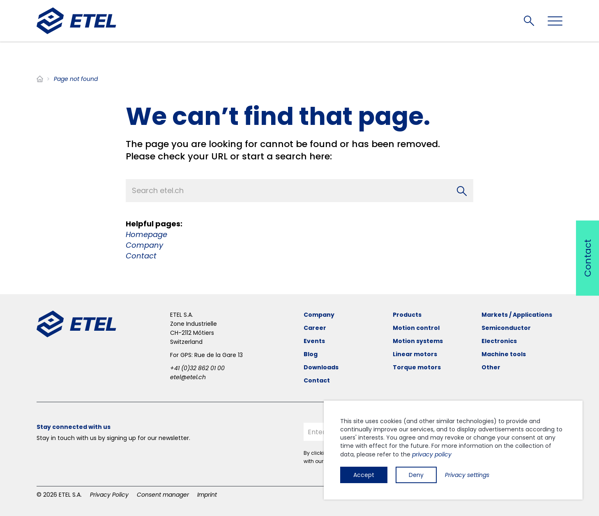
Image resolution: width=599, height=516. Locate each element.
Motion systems (418, 341)
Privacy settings (467, 475)
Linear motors (415, 354)
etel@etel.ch (188, 377)
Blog (311, 354)
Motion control (416, 328)
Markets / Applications (517, 315)
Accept (363, 475)
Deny (416, 475)
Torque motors (417, 367)
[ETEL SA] (76, 20)
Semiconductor (506, 328)
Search (529, 21)
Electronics (499, 341)
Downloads (321, 367)
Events (314, 341)
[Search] (461, 190)
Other (491, 367)
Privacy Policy (109, 495)
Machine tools (504, 354)
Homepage (146, 234)
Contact (141, 256)
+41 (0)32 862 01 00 (197, 368)
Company (144, 245)
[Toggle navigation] (555, 21)
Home (40, 79)
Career (315, 328)
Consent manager (163, 495)
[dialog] (453, 450)
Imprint (207, 495)
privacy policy (432, 454)
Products (407, 315)
